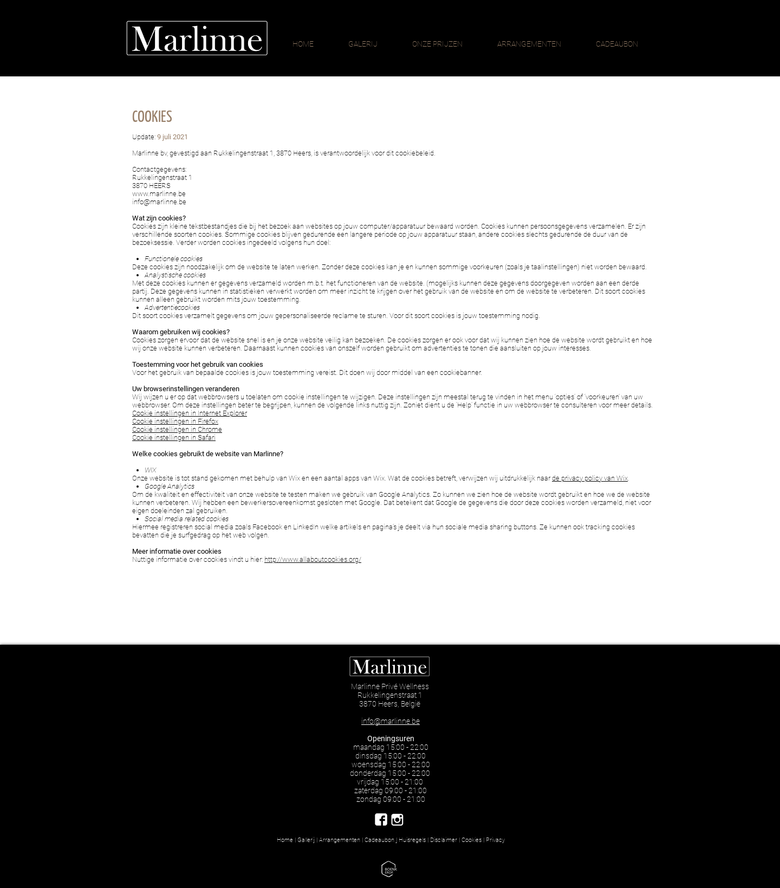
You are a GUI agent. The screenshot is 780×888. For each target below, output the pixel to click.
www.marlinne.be (159, 194)
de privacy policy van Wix (590, 478)
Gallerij (306, 840)
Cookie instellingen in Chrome (177, 429)
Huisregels (412, 840)
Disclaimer (443, 840)
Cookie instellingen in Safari (174, 437)
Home (285, 840)
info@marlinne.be (159, 202)
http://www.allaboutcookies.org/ (312, 559)
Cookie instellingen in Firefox (175, 421)
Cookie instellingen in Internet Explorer (189, 413)
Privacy (495, 840)
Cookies (471, 840)
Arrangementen (339, 840)
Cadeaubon (380, 840)
